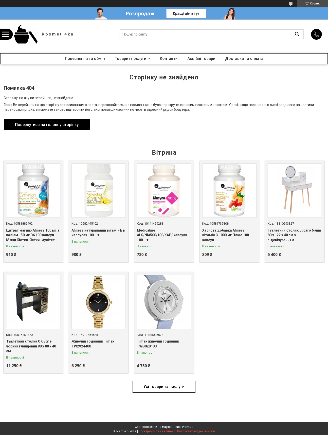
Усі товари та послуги (164, 386)
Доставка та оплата (244, 58)
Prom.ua (187, 427)
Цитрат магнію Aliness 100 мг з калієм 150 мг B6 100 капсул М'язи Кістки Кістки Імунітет (32, 235)
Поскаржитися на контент (157, 431)
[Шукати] (297, 34)
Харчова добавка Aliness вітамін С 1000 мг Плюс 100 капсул (225, 235)
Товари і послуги (130, 58)
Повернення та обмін (85, 58)
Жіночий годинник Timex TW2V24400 (93, 343)
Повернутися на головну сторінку (47, 124)
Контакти (169, 58)
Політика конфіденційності (196, 431)
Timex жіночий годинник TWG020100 (158, 343)
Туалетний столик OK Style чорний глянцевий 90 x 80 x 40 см (31, 346)
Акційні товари (201, 58)
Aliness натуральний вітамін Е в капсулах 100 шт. (98, 232)
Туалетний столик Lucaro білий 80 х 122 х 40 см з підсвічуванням (294, 235)
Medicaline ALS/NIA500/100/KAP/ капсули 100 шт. (162, 235)
